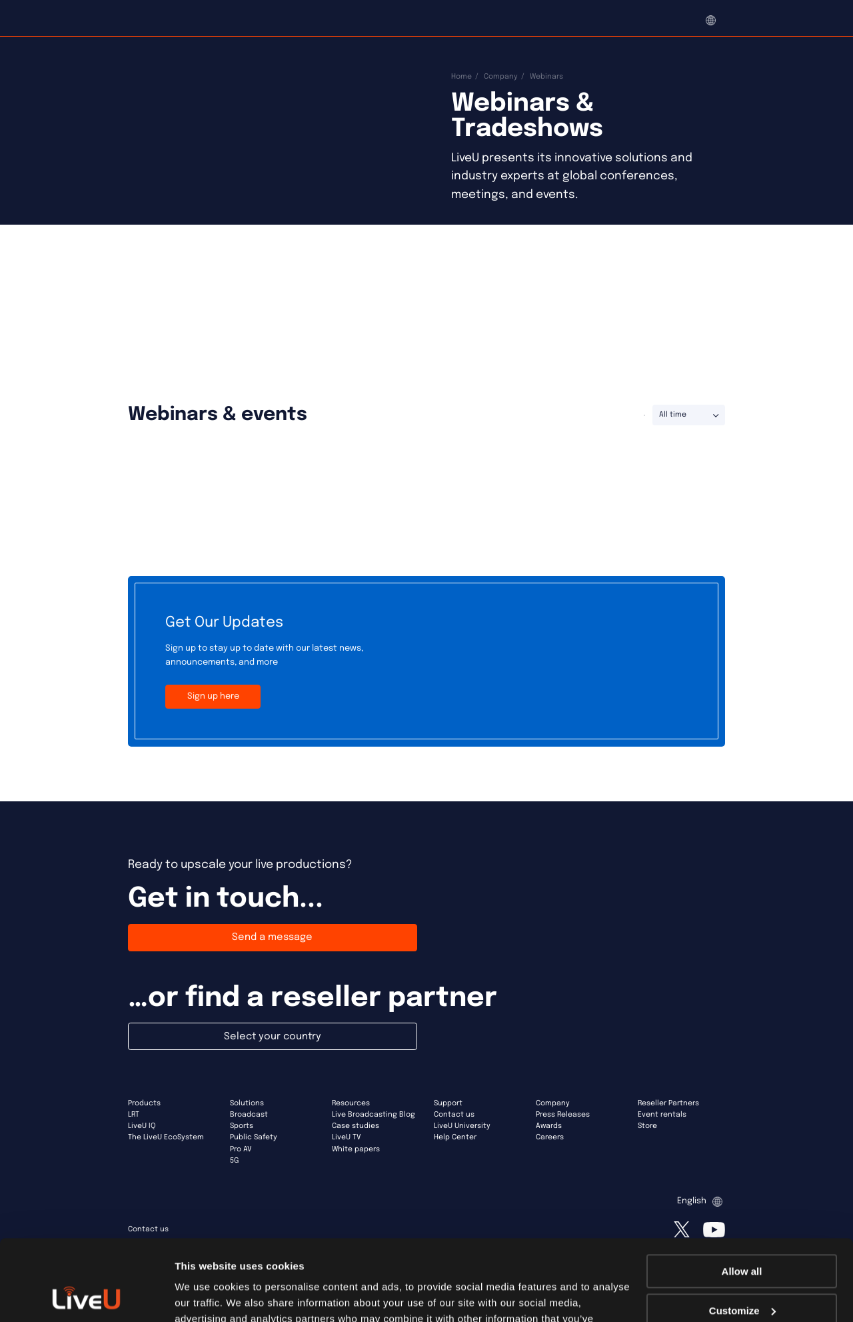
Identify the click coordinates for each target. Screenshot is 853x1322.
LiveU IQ (142, 1126)
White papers (356, 1149)
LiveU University (462, 1126)
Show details (206, 1295)
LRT (133, 1115)
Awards (549, 1126)
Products (144, 1103)
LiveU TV (346, 1137)
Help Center (455, 1137)
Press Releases (563, 1115)
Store (647, 1126)
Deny (742, 1273)
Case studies (355, 1126)
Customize (742, 1234)
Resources (351, 1103)
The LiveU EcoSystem (166, 1137)
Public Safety (253, 1137)
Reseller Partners (668, 1103)
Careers (550, 1137)
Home (461, 77)
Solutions (247, 1103)
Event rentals (662, 1115)
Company (501, 77)
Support (448, 1103)
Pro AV (241, 1149)
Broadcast (249, 1115)
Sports (241, 1126)
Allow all (742, 1195)
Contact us (454, 1115)
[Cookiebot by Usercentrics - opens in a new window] (86, 1296)
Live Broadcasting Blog (373, 1115)
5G (234, 1161)
